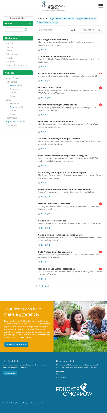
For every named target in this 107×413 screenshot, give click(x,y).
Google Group (61, 377)
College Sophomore (46, 22)
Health (9, 50)
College (9, 99)
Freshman (15, 85)
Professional (11, 125)
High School (11, 81)
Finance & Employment (17, 65)
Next (46, 286)
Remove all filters (17, 18)
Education (10, 43)
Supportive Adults (14, 121)
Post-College (11, 117)
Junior (13, 92)
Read (43, 49)
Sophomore (15, 89)
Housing (9, 47)
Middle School (12, 78)
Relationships (12, 54)
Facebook (60, 371)
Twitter (59, 374)
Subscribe (10, 373)
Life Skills (10, 61)
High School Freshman (60, 18)
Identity (9, 57)
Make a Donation (16, 344)
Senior (13, 96)
